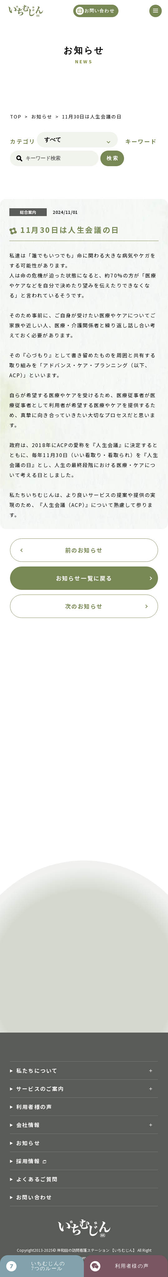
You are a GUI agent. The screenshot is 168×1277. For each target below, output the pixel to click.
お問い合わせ (99, 10)
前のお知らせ (84, 550)
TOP (16, 116)
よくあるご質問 (37, 1179)
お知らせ (41, 116)
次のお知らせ (84, 606)
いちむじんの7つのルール (48, 1266)
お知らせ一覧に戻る (84, 578)
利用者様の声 (34, 1107)
